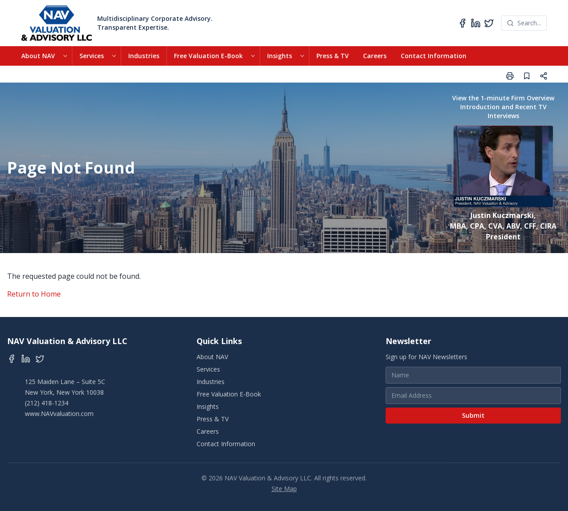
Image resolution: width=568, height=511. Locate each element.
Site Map (284, 488)
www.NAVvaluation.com (59, 413)
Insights (279, 55)
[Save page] (526, 76)
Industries (143, 55)
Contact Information (433, 55)
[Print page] (510, 76)
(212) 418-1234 (46, 403)
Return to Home (34, 294)
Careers (375, 55)
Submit (473, 415)
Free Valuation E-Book (208, 55)
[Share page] (543, 76)
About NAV (38, 55)
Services (91, 55)
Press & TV (332, 55)
